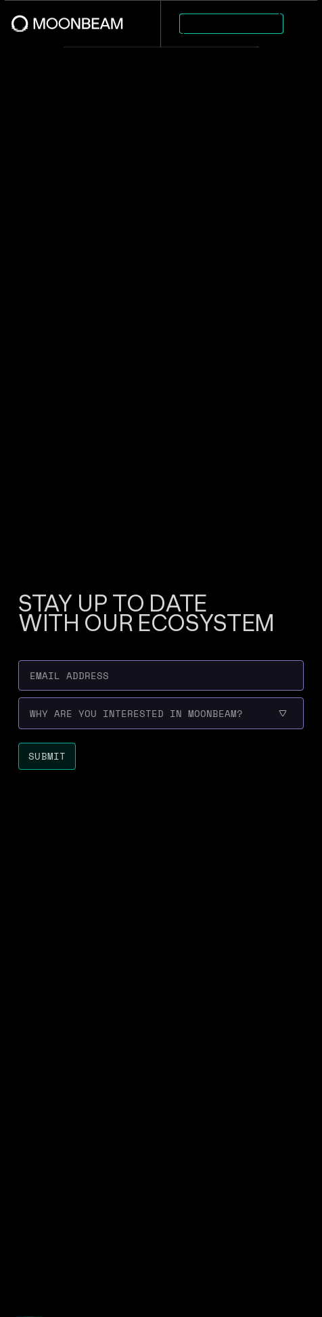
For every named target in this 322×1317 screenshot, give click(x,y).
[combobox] (31, 713)
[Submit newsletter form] (47, 756)
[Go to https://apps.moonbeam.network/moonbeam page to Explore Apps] (231, 24)
